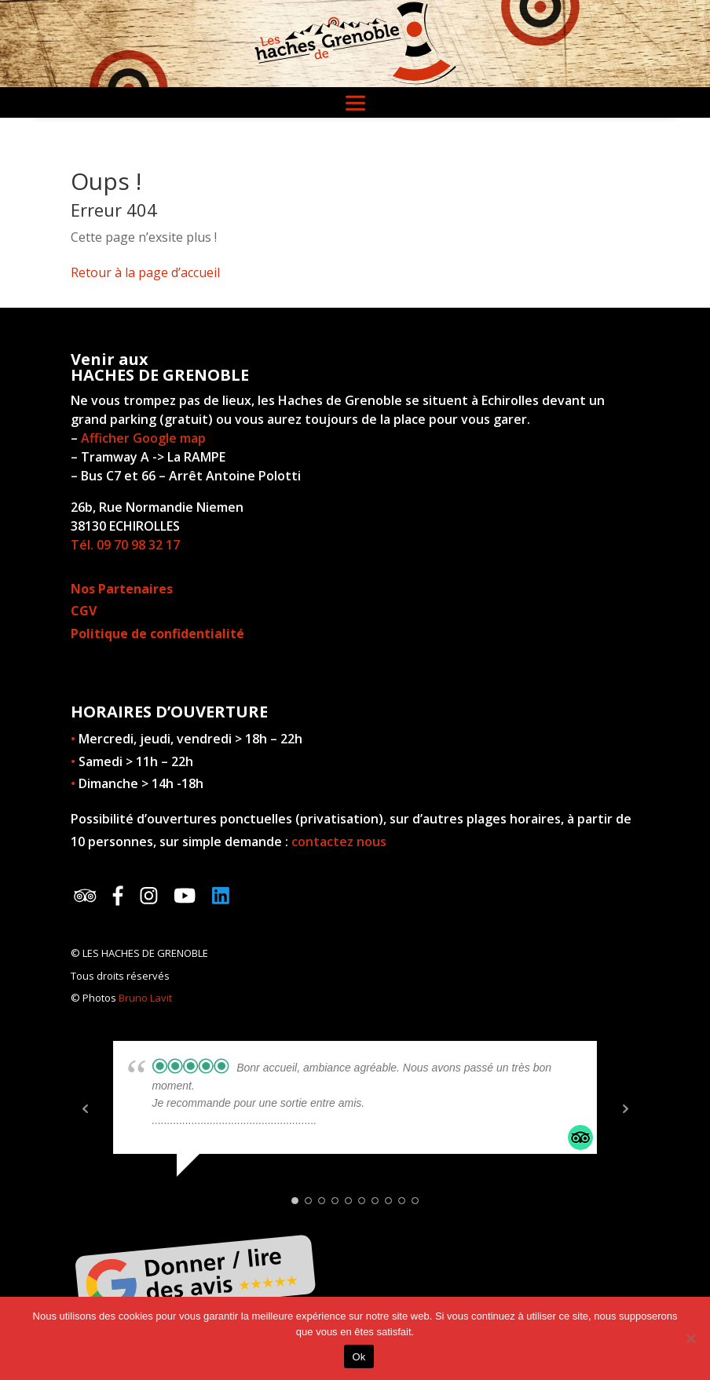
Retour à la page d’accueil (145, 272)
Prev (86, 1108)
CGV (84, 610)
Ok (358, 1357)
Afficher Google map (143, 438)
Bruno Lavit (145, 998)
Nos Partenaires (122, 588)
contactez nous (338, 841)
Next (624, 1108)
